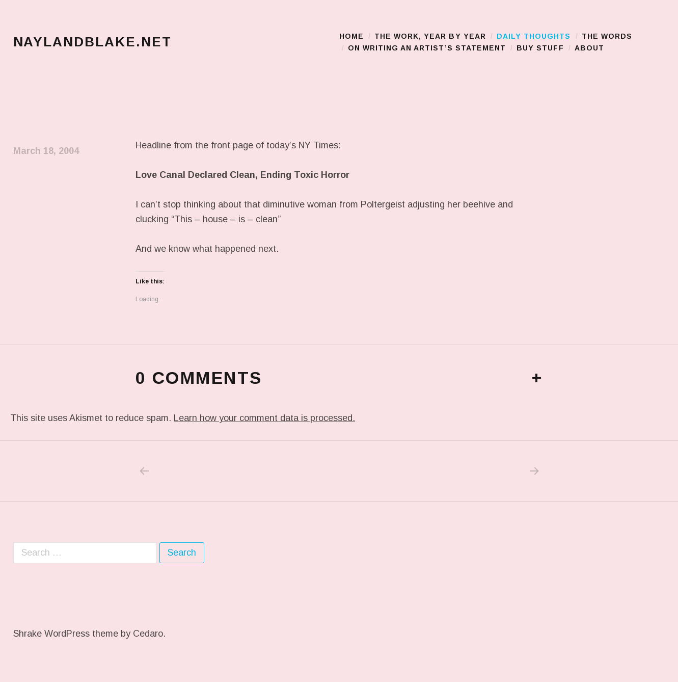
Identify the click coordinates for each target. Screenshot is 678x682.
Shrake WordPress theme (65, 633)
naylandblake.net (92, 41)
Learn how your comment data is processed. (264, 418)
